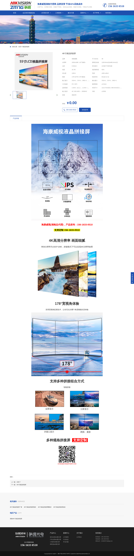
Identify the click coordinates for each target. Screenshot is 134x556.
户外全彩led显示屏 (55, 539)
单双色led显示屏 (55, 544)
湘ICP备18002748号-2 (64, 553)
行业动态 (66, 539)
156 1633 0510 (70, 110)
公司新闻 (66, 537)
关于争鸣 (96, 13)
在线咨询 (85, 110)
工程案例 (58, 13)
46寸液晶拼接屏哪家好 (44, 507)
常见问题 (66, 542)
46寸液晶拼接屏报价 (30, 507)
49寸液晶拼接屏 (21, 484)
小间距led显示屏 (55, 542)
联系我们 (109, 13)
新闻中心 (83, 13)
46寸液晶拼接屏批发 (59, 507)
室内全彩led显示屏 (55, 537)
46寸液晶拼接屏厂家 (16, 507)
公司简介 (79, 537)
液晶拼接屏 (26, 46)
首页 (14, 13)
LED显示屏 (45, 13)
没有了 (19, 482)
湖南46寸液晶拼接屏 (16, 518)
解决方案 (71, 13)
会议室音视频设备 (29, 13)
